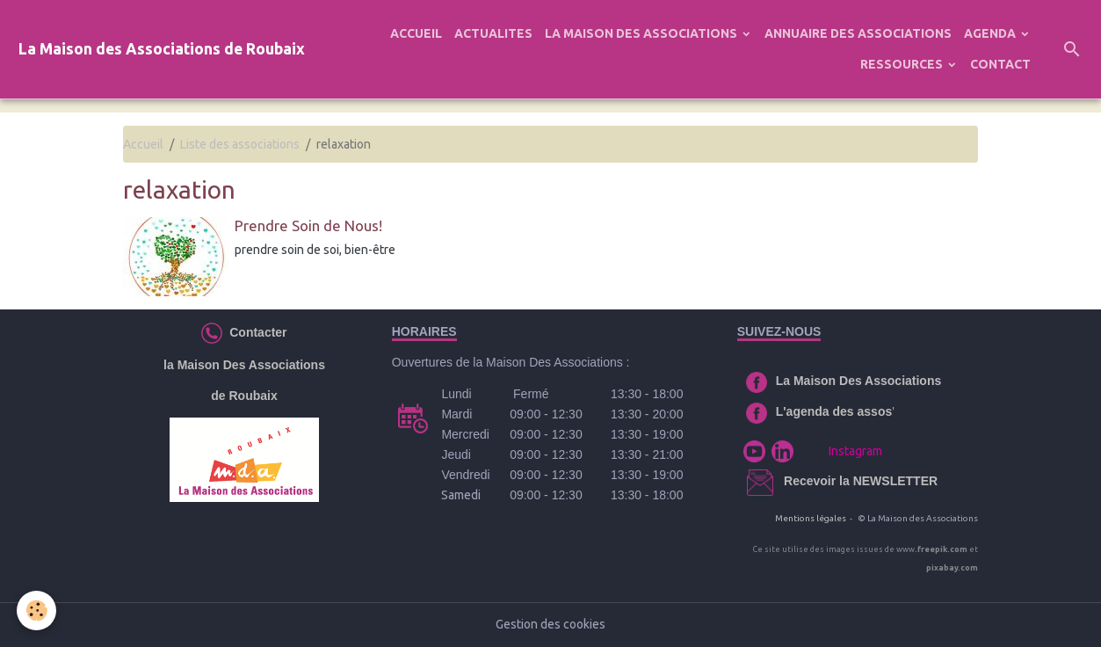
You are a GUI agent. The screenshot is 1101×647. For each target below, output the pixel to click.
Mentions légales (810, 518)
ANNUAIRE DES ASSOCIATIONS (858, 33)
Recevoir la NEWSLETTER (861, 481)
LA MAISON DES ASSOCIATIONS (642, 33)
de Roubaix (244, 396)
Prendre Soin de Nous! (308, 225)
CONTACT (1000, 64)
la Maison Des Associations (244, 365)
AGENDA (991, 33)
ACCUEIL (416, 33)
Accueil (143, 144)
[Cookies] (37, 610)
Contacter (254, 331)
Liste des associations (240, 144)
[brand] (161, 49)
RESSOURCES (902, 64)
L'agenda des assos (834, 411)
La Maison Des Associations (859, 381)
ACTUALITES (493, 33)
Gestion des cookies (550, 624)
